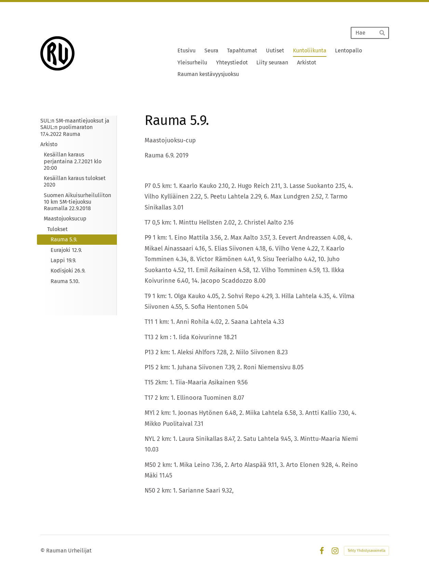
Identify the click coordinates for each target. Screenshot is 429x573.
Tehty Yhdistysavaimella (366, 551)
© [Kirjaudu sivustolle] (43, 550)
